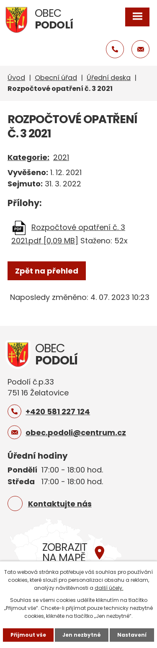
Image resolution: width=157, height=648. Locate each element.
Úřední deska (109, 78)
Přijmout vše (28, 634)
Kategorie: (28, 157)
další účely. (109, 587)
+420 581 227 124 (58, 411)
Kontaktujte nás (60, 503)
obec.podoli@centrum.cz (76, 432)
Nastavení (132, 634)
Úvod (16, 78)
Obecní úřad (56, 78)
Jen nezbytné (81, 634)
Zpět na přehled (46, 271)
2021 (61, 157)
